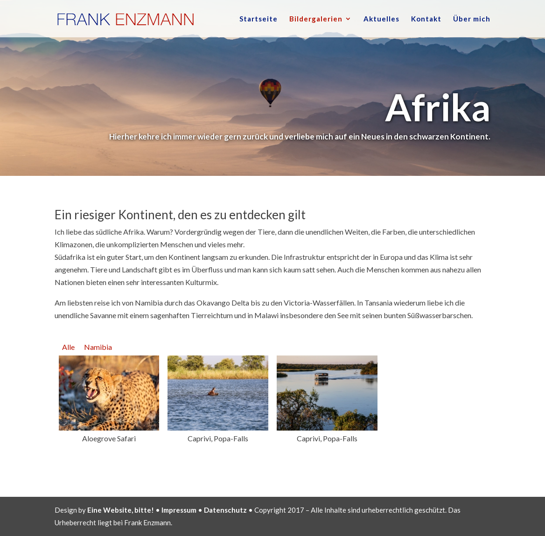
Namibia (98, 346)
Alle (68, 346)
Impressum (178, 510)
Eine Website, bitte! (120, 510)
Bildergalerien (315, 19)
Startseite (258, 19)
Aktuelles (381, 19)
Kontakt (426, 19)
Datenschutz (225, 510)
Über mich (471, 19)
